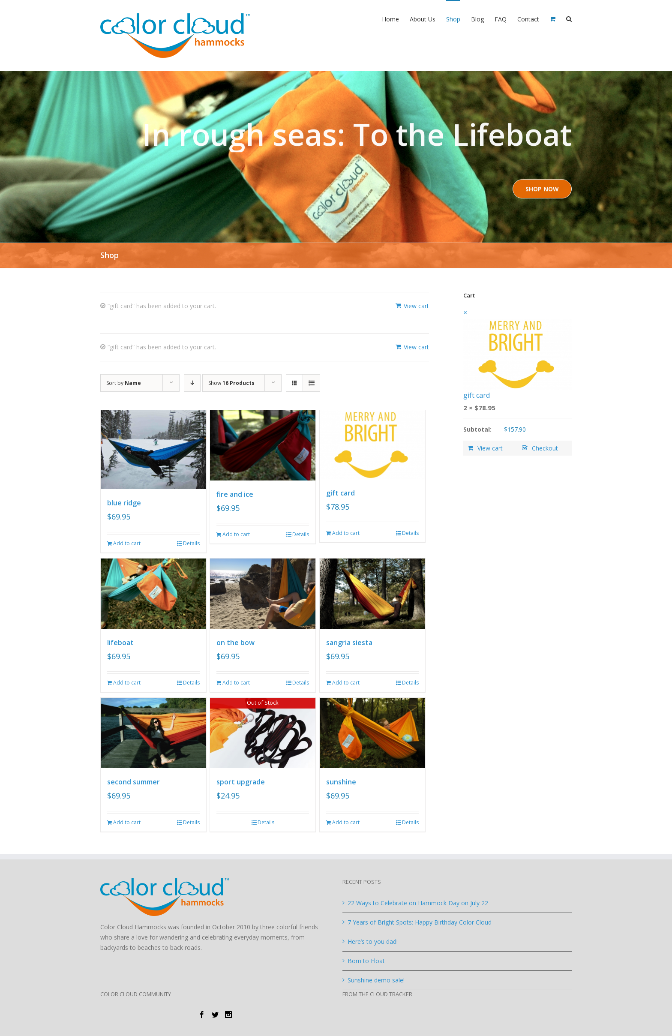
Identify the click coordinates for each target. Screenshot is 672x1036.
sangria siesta (349, 642)
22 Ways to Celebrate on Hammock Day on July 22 (418, 903)
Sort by (123, 383)
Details (191, 543)
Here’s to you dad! (373, 941)
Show (231, 383)
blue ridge (124, 502)
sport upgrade (240, 782)
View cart (416, 306)
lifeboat (120, 642)
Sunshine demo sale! (376, 980)
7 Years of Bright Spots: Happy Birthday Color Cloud (420, 922)
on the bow (235, 642)
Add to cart (127, 543)
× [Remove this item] (465, 312)
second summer (133, 782)
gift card (340, 493)
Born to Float (366, 961)
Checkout (545, 448)
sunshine (341, 782)
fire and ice (234, 494)
